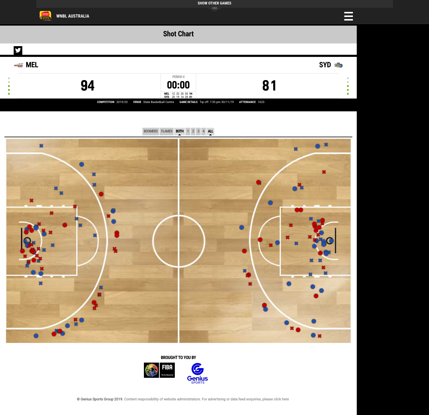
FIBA (159, 373)
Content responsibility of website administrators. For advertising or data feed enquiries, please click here (206, 399)
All (210, 131)
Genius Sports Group (197, 373)
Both (179, 131)
